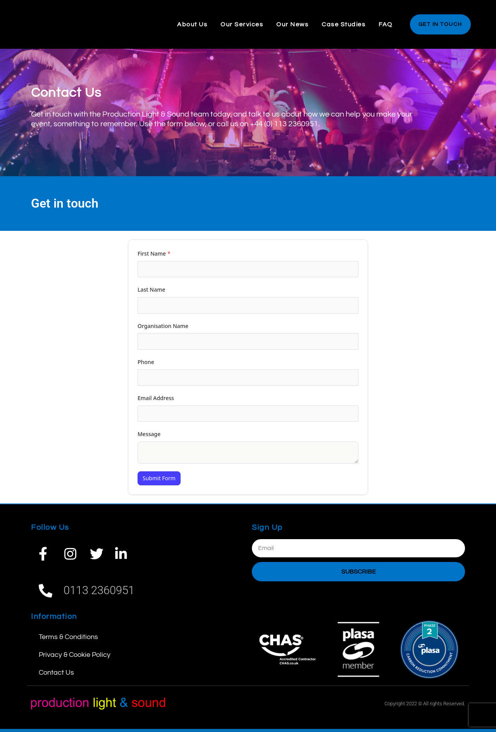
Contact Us (56, 675)
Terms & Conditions (68, 640)
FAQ (386, 24)
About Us (192, 24)
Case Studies (343, 24)
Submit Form (159, 481)
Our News (292, 24)
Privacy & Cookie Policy (74, 658)
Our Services (241, 24)
